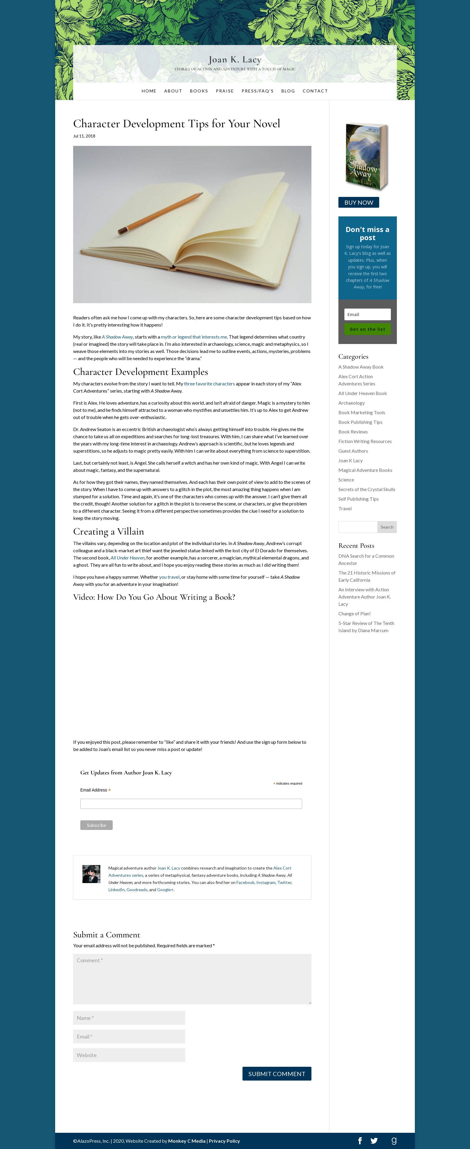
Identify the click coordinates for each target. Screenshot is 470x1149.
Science (346, 479)
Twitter (284, 882)
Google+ (165, 889)
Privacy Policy (224, 1141)
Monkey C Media (187, 1141)
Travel (345, 508)
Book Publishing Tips (360, 422)
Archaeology (351, 403)
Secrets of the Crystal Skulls (366, 489)
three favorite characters (209, 383)
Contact (315, 91)
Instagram (265, 882)
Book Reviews (353, 431)
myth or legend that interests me (194, 336)
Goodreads (136, 889)
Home (149, 91)
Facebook (245, 882)
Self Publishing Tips (358, 499)
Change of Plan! (354, 613)
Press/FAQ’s (258, 91)
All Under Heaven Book (362, 393)
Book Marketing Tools (361, 412)
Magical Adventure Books (365, 470)
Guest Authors (353, 451)
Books (199, 91)
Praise (225, 91)
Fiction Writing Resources (365, 441)
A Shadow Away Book (361, 366)
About (173, 91)
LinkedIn (117, 889)
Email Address (95, 790)
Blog (288, 91)
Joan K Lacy (350, 460)
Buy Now (358, 202)
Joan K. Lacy (168, 867)
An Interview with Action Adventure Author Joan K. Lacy (364, 597)
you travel (169, 577)
